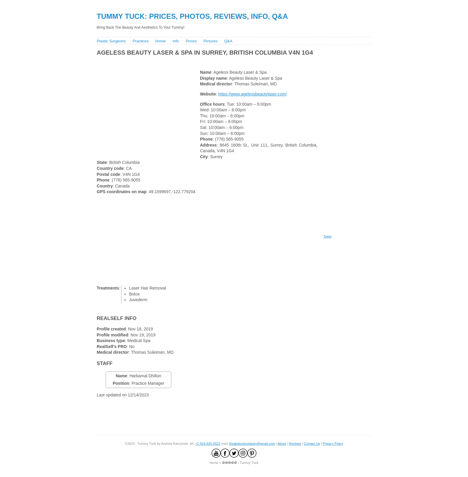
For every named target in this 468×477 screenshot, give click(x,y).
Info (176, 41)
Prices (191, 41)
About (282, 443)
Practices (140, 41)
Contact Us (312, 443)
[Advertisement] (203, 61)
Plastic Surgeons (111, 41)
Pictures (210, 41)
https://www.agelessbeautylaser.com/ (252, 94)
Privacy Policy (333, 443)
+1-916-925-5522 (208, 443)
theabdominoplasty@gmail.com (252, 443)
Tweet (328, 236)
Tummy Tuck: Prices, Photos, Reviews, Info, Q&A (192, 16)
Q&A (228, 41)
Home (161, 41)
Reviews (295, 443)
